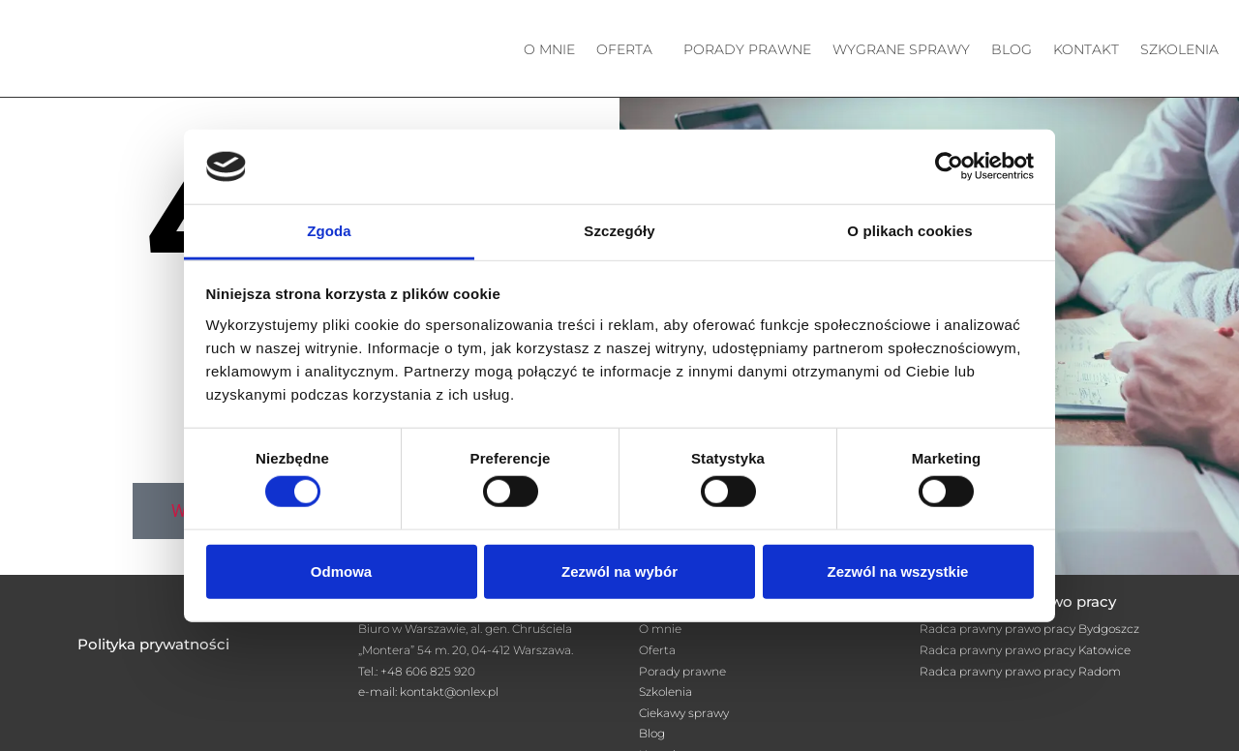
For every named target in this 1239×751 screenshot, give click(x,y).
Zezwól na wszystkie (898, 570)
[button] (629, 49)
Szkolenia (1179, 49)
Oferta (624, 49)
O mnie (549, 49)
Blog (1011, 49)
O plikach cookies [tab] (909, 231)
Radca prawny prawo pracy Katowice (1025, 650)
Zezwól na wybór (619, 570)
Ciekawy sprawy (684, 713)
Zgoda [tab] (329, 231)
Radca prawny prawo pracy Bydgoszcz (1029, 628)
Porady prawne (747, 49)
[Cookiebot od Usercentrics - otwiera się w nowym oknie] (949, 166)
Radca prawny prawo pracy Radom (1020, 671)
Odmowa (341, 570)
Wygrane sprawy (901, 49)
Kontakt (1086, 49)
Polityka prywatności (153, 644)
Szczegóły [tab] (619, 231)
